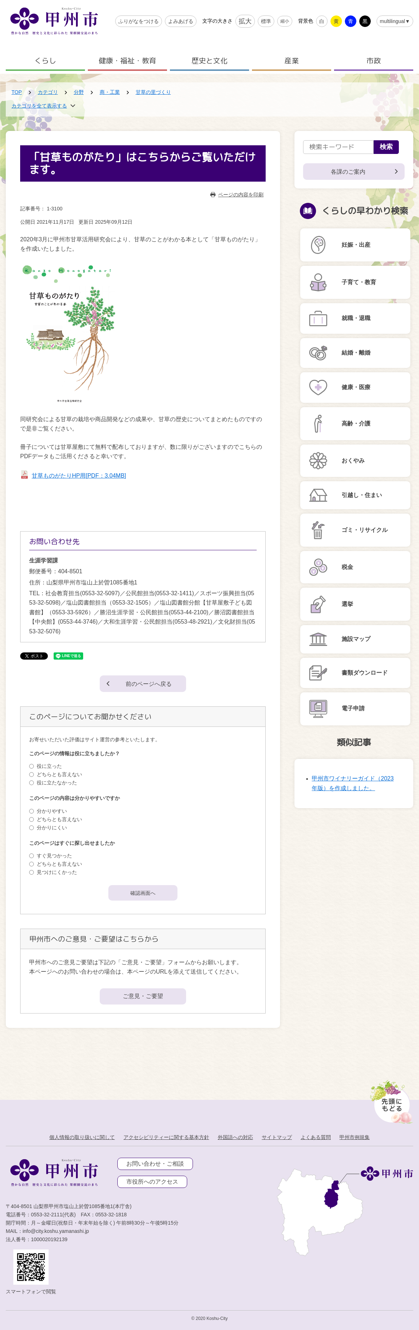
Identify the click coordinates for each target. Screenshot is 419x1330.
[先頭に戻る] (390, 1100)
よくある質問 (316, 1137)
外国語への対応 (235, 1137)
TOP (17, 92)
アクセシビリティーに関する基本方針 (166, 1137)
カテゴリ (48, 92)
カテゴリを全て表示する (39, 106)
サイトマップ (277, 1137)
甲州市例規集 (354, 1137)
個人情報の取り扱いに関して (82, 1137)
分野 (79, 92)
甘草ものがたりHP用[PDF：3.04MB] (79, 476)
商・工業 (110, 92)
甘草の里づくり (153, 92)
